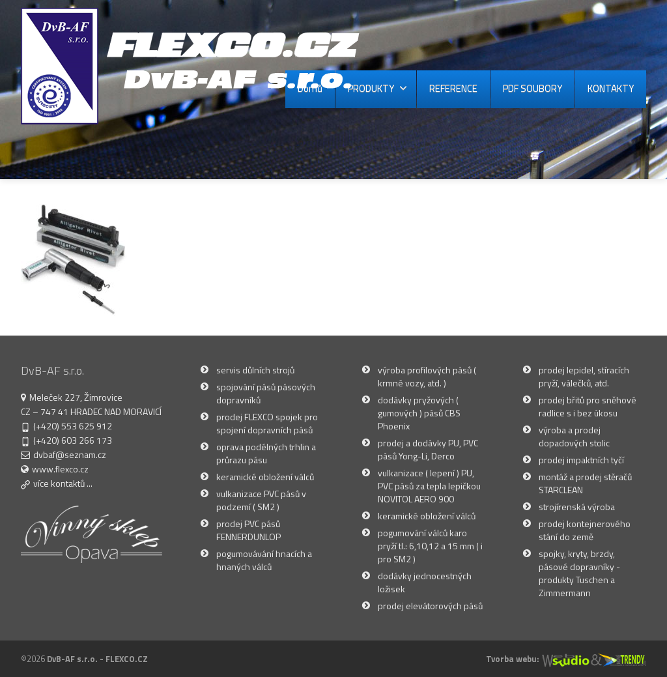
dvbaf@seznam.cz (69, 454)
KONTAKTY (611, 88)
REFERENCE (453, 88)
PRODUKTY (377, 88)
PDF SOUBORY (532, 88)
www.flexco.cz (60, 469)
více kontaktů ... (62, 483)
